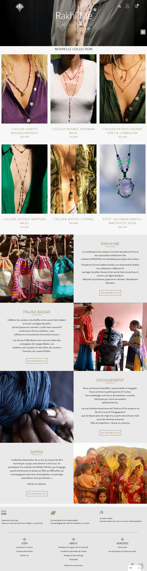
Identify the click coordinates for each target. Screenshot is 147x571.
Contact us (24, 556)
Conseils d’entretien (24, 552)
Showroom (122, 547)
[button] (119, 6)
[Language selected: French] (134, 568)
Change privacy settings (73, 556)
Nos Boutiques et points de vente (122, 552)
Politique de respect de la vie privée (73, 547)
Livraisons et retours (24, 547)
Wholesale (73, 560)
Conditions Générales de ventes (73, 552)
